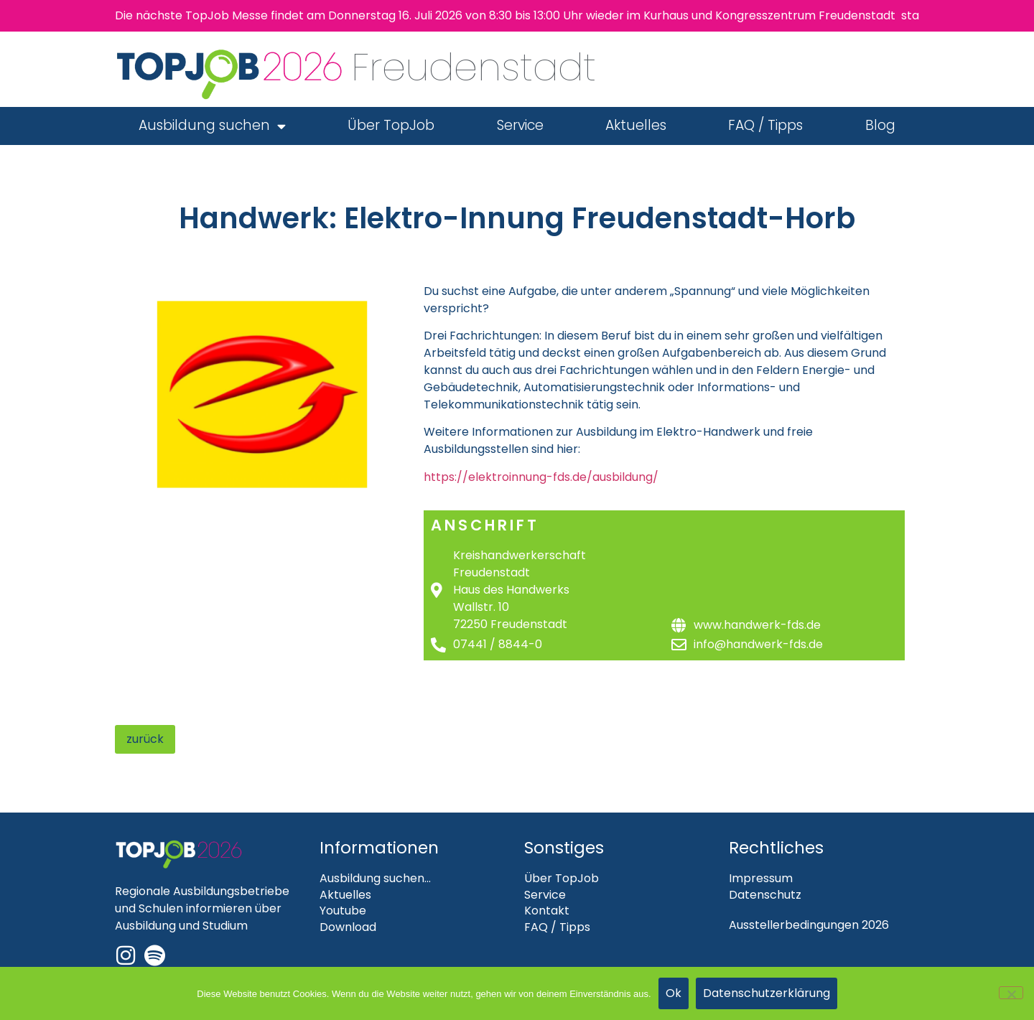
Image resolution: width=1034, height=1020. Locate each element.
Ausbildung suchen (212, 126)
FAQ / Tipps (765, 125)
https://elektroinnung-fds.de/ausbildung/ (541, 477)
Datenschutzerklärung (766, 993)
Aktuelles (635, 125)
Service (520, 125)
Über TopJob (391, 125)
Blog (880, 125)
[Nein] (1011, 992)
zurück (145, 739)
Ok (673, 993)
